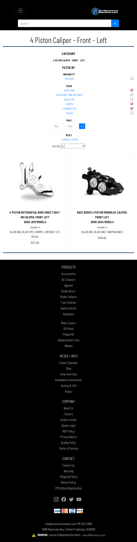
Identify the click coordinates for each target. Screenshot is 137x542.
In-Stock (99, 78)
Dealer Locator (68, 420)
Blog (68, 368)
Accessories (68, 274)
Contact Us (68, 465)
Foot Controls (68, 302)
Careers (68, 414)
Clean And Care (68, 374)
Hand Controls (68, 308)
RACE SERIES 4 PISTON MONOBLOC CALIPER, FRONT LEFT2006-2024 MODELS (102, 217)
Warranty (69, 471)
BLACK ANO (99, 90)
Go (115, 23)
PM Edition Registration (68, 488)
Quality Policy (68, 442)
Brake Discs (68, 291)
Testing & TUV (68, 386)
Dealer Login (69, 425)
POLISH (100, 113)
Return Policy (68, 482)
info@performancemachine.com (60, 523)
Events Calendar (68, 363)
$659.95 (102, 238)
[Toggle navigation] (20, 11)
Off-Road (68, 328)
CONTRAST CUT (98, 108)
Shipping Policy (68, 477)
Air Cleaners (68, 279)
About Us (68, 408)
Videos (68, 391)
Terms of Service (68, 448)
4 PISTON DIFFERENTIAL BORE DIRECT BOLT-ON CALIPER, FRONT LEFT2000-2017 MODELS (35, 217)
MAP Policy (69, 431)
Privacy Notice (68, 437)
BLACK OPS (99, 99)
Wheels (69, 346)
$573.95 (35, 242)
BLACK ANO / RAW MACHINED (95, 95)
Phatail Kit (68, 334)
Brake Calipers (68, 297)
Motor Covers (68, 323)
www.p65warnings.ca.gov (94, 535)
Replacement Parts (68, 340)
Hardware (68, 314)
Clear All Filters (69, 139)
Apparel (68, 285)
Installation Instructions (68, 380)
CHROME (100, 104)
